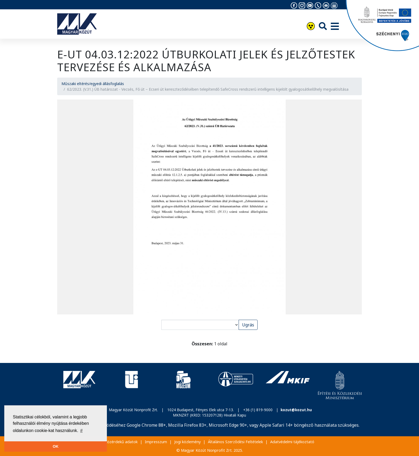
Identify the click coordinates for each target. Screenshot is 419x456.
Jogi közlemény (187, 441)
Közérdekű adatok (121, 441)
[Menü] (335, 27)
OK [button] (56, 446)
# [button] (81, 430)
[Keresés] (323, 26)
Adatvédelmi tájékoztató (292, 441)
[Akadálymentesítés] (311, 26)
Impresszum (156, 441)
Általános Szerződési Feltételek (235, 441)
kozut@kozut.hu (296, 409)
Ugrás (248, 325)
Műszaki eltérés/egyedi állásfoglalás (92, 83)
